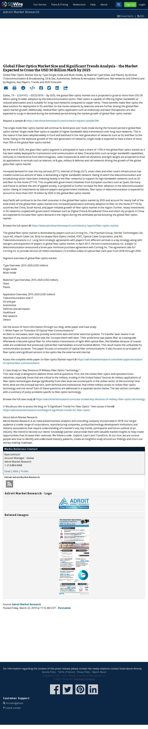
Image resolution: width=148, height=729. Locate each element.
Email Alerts (127, 16)
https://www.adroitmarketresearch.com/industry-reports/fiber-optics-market (75, 225)
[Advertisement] (74, 40)
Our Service (40, 4)
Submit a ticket (13, 708)
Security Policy (49, 672)
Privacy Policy (83, 672)
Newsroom (79, 4)
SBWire (12, 4)
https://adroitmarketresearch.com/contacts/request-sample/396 (62, 120)
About (103, 4)
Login (142, 4)
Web (15, 471)
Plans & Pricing (59, 4)
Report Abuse (99, 672)
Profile (24, 471)
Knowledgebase (14, 703)
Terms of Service (66, 672)
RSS (142, 16)
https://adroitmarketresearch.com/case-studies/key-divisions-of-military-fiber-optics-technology (90, 399)
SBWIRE (22, 95)
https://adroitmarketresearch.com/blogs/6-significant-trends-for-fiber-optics (46, 410)
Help (93, 4)
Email (7, 471)
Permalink (64, 608)
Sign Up (130, 4)
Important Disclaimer (84, 678)
